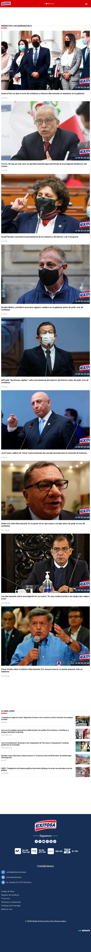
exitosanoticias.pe (13, 877)
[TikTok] (54, 841)
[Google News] (51, 841)
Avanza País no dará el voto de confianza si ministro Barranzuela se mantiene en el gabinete (42, 93)
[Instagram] (47, 841)
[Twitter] (40, 841)
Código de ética (7, 891)
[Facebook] (36, 841)
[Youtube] (43, 841)
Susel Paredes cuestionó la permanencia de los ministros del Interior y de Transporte (39, 237)
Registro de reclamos (10, 895)
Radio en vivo (6, 909)
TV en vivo (5, 898)
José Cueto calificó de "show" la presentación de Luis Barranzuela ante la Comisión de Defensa (44, 453)
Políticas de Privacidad (10, 906)
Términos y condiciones (11, 902)
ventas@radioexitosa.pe (16, 872)
